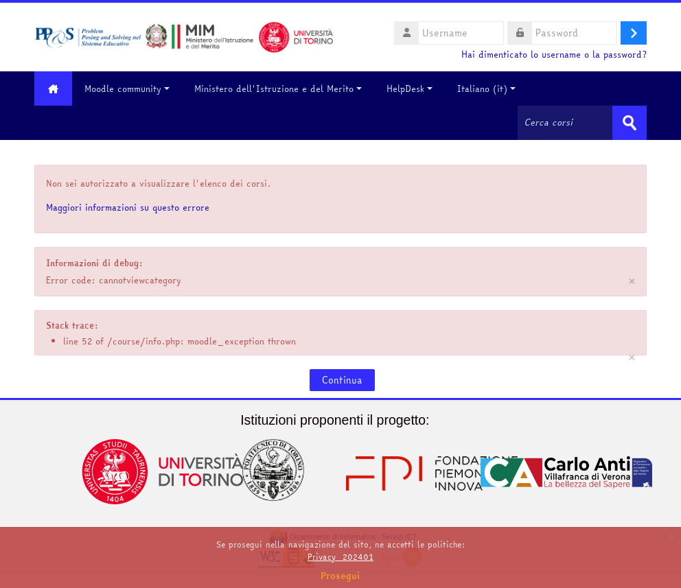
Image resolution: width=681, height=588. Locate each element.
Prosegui (340, 575)
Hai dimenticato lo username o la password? (554, 54)
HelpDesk (409, 88)
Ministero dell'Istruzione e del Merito (278, 88)
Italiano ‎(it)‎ (486, 88)
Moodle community (127, 88)
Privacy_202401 (340, 556)
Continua (342, 380)
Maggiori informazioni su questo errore (127, 207)
